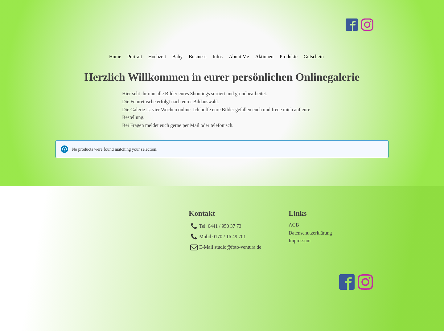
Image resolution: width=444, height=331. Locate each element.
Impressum (299, 240)
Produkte (289, 56)
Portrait (134, 56)
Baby (177, 56)
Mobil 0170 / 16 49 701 (222, 236)
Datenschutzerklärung (310, 232)
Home (115, 56)
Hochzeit (157, 56)
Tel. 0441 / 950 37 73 (220, 226)
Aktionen (264, 56)
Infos (217, 56)
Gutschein (314, 56)
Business (197, 56)
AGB (294, 224)
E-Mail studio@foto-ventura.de (230, 247)
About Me (239, 56)
